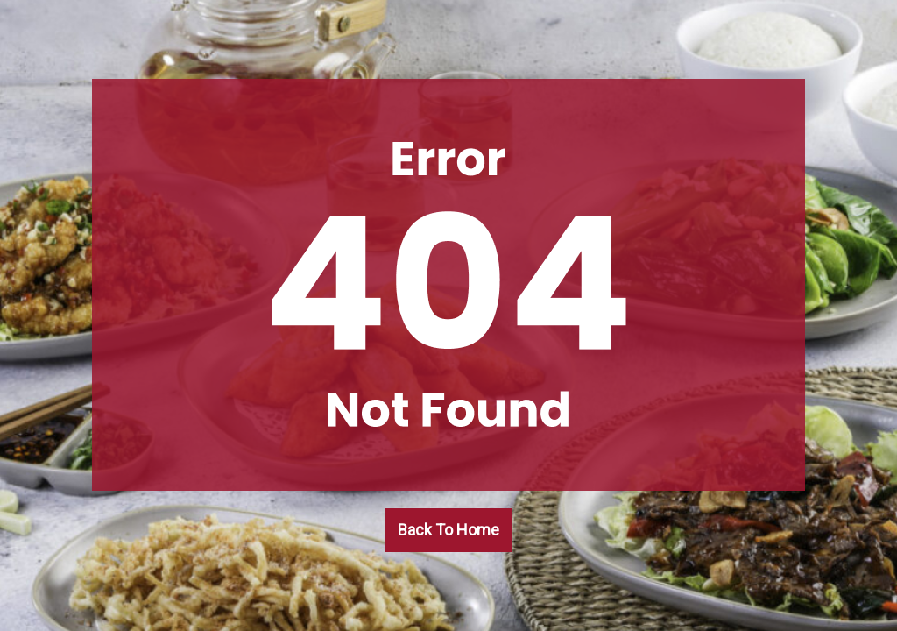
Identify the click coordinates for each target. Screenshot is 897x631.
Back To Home (448, 530)
